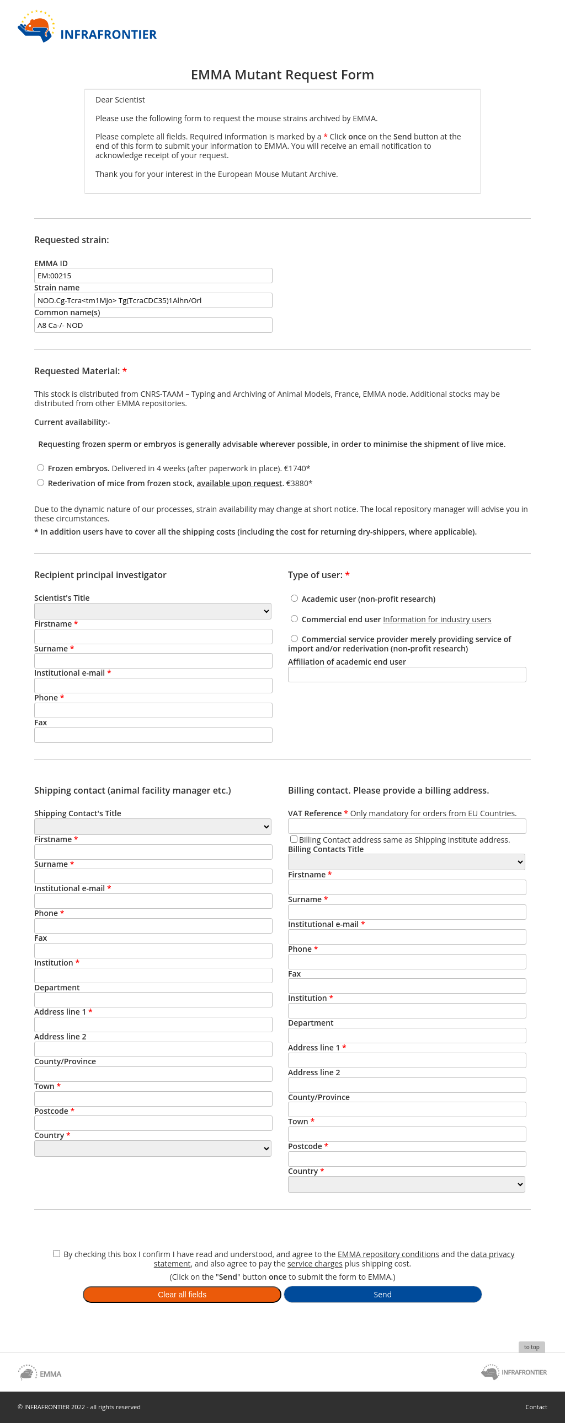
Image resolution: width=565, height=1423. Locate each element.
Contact (536, 1407)
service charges (315, 1263)
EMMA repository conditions (388, 1254)
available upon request (239, 483)
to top (532, 1347)
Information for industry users (437, 619)
